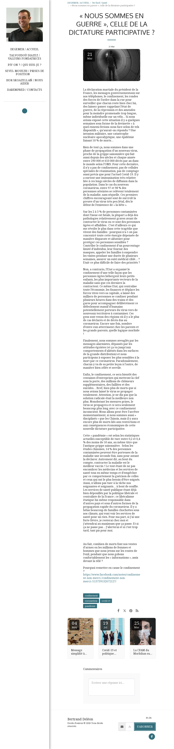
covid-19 (106, 600)
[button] (24, 72)
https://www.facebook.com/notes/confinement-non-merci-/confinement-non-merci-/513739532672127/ (111, 578)
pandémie (90, 606)
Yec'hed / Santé (99, 2)
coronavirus (91, 600)
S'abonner (145, 726)
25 (137, 624)
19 (105, 624)
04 (74, 624)
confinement (91, 595)
